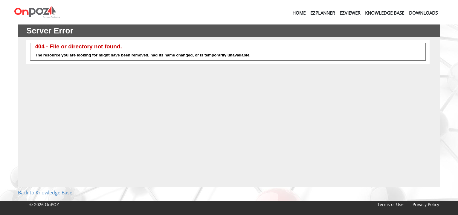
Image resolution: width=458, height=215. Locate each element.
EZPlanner (322, 13)
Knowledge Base (384, 13)
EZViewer (350, 13)
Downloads (423, 13)
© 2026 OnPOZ (44, 204)
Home (299, 13)
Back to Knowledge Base (45, 192)
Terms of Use (390, 204)
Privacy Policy (426, 204)
